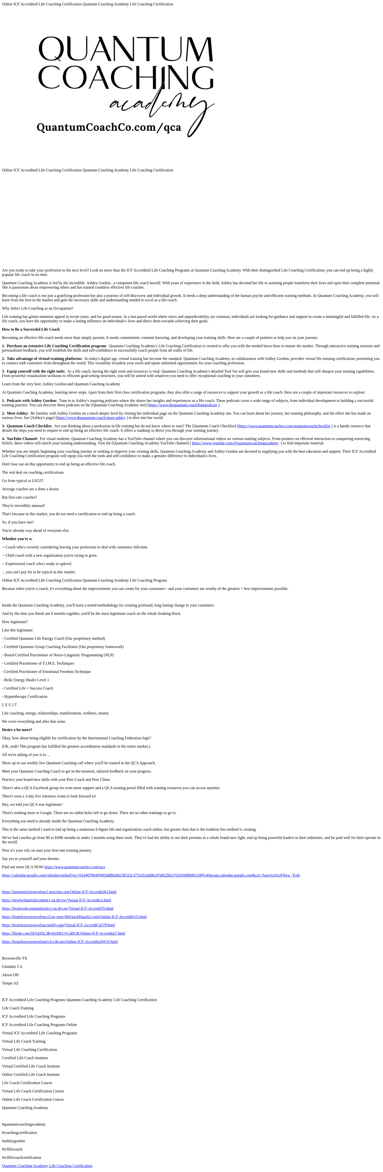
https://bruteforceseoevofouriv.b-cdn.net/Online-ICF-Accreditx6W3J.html (60, 942)
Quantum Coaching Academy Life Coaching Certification (47, 1166)
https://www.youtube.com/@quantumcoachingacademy (235, 443)
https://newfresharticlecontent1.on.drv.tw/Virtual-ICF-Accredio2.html (56, 900)
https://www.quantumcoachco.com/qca (74, 867)
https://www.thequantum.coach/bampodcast (183, 405)
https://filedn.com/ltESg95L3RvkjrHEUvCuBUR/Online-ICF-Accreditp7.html (63, 933)
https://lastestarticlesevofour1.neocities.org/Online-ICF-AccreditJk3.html (59, 892)
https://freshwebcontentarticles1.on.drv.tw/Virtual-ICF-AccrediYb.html (58, 908)
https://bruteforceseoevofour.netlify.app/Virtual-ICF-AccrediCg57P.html (58, 925)
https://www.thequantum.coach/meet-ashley (91, 418)
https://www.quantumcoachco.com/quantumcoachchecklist (284, 426)
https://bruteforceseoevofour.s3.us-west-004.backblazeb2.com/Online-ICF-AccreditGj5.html (74, 917)
